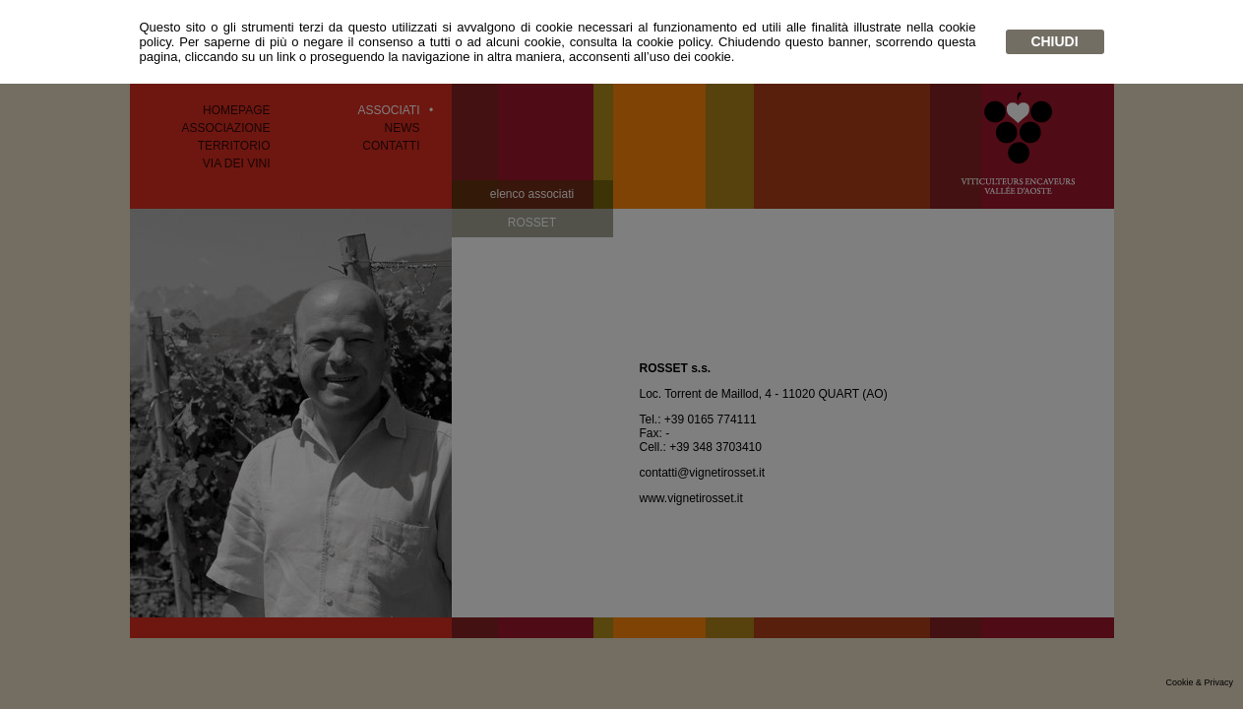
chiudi (1054, 41)
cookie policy (674, 41)
